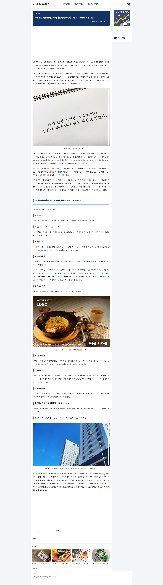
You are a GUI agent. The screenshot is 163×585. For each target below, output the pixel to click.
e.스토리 (35, 574)
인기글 (116, 31)
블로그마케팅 (78, 4)
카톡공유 (56, 530)
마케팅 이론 (66, 4)
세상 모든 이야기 (92, 4)
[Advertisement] (71, 508)
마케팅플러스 (41, 4)
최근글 (122, 31)
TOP (128, 575)
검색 (123, 4)
